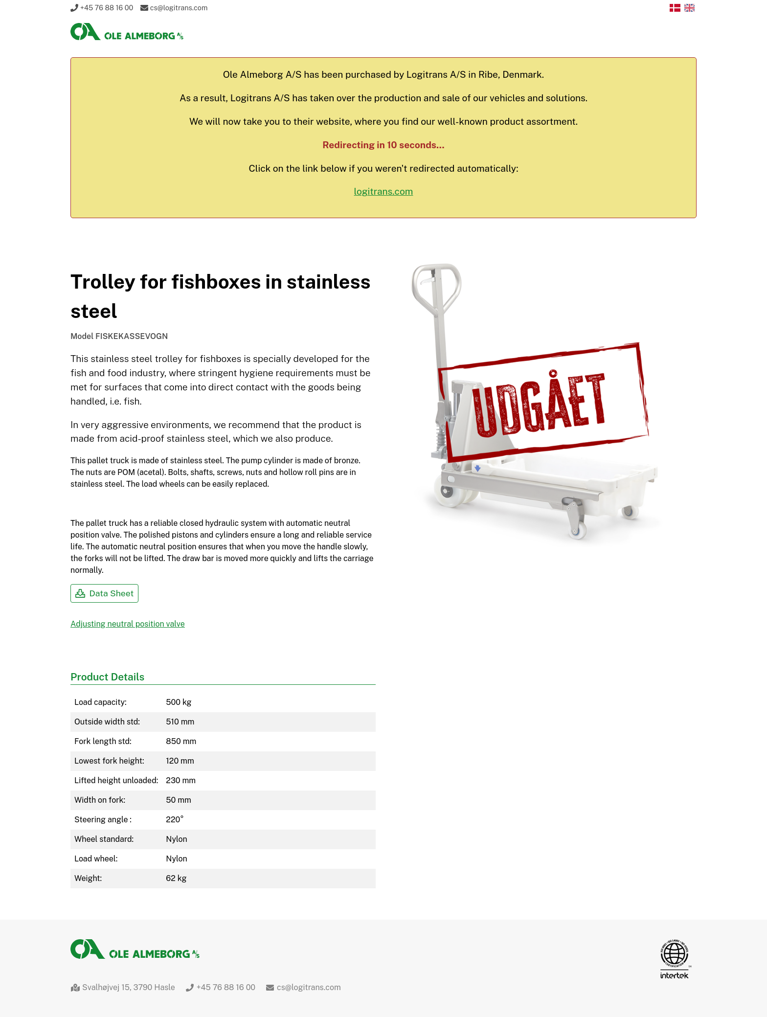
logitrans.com (383, 191)
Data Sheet (104, 593)
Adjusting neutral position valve (127, 624)
